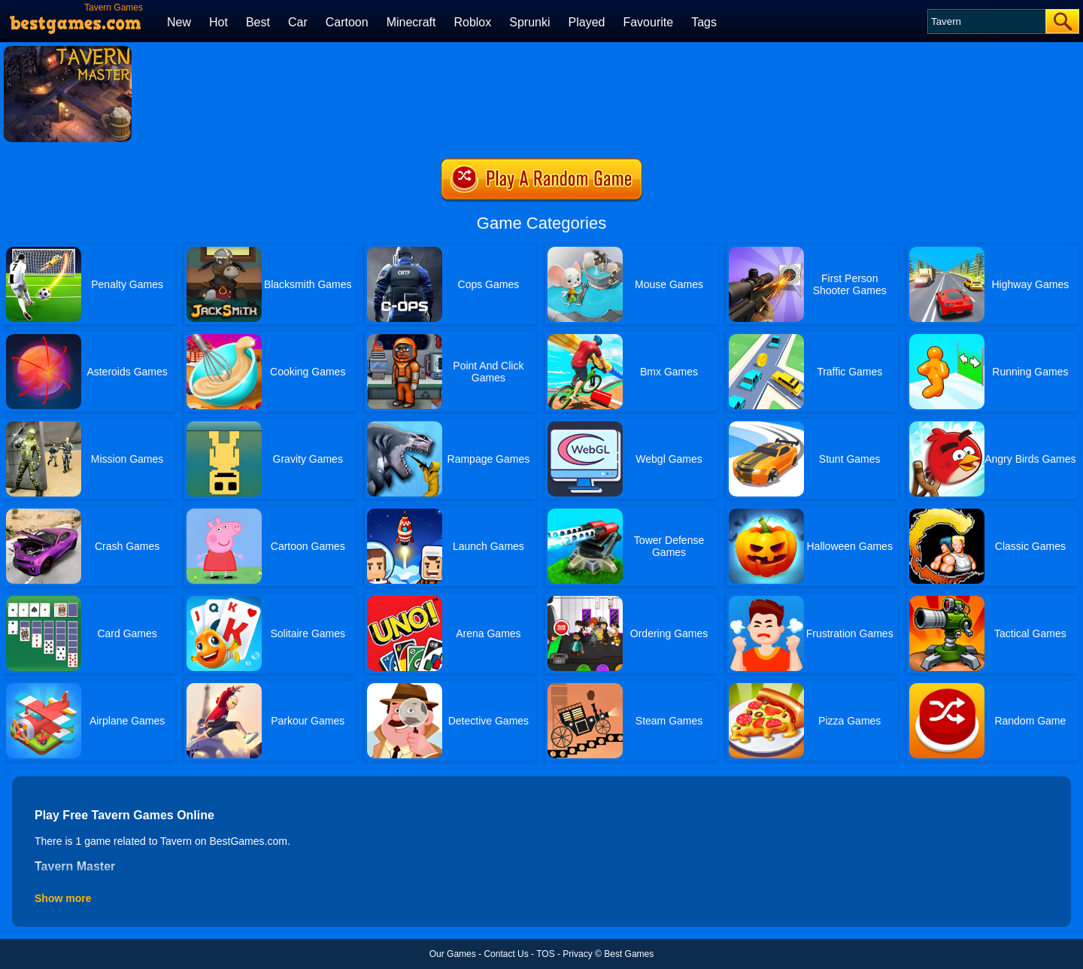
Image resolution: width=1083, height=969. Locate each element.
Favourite (648, 22)
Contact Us (506, 954)
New (179, 22)
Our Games (452, 954)
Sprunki (529, 22)
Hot (218, 22)
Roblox (472, 22)
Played (587, 22)
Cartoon (347, 22)
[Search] (985, 21)
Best (258, 22)
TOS (545, 954)
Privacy (577, 954)
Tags (704, 22)
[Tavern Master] (68, 51)
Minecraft (411, 22)
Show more (63, 898)
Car (298, 22)
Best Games (629, 954)
